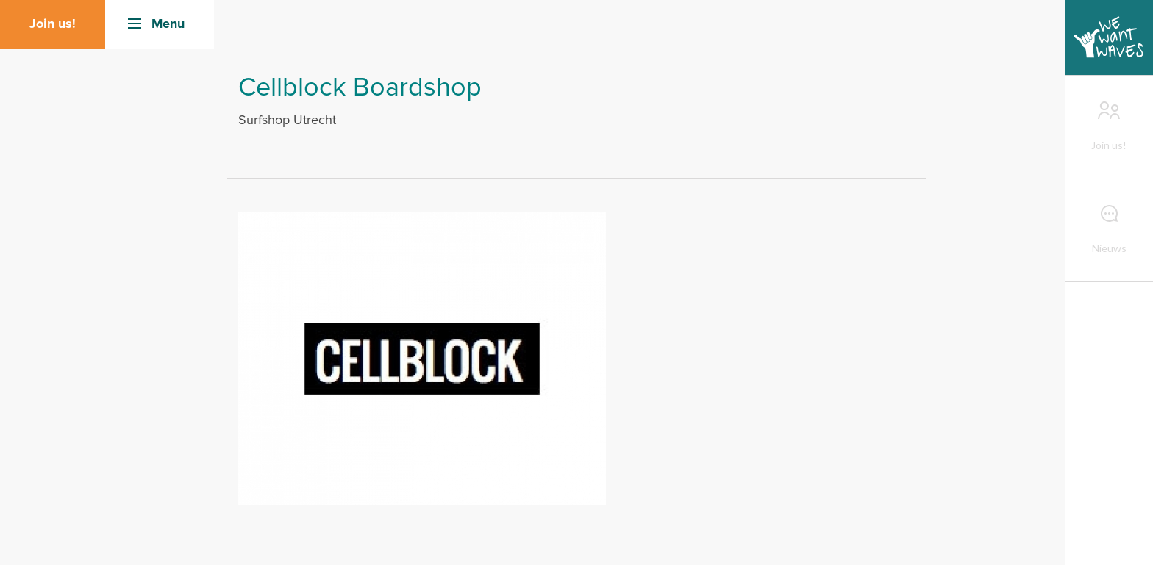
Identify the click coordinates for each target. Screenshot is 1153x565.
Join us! (52, 24)
